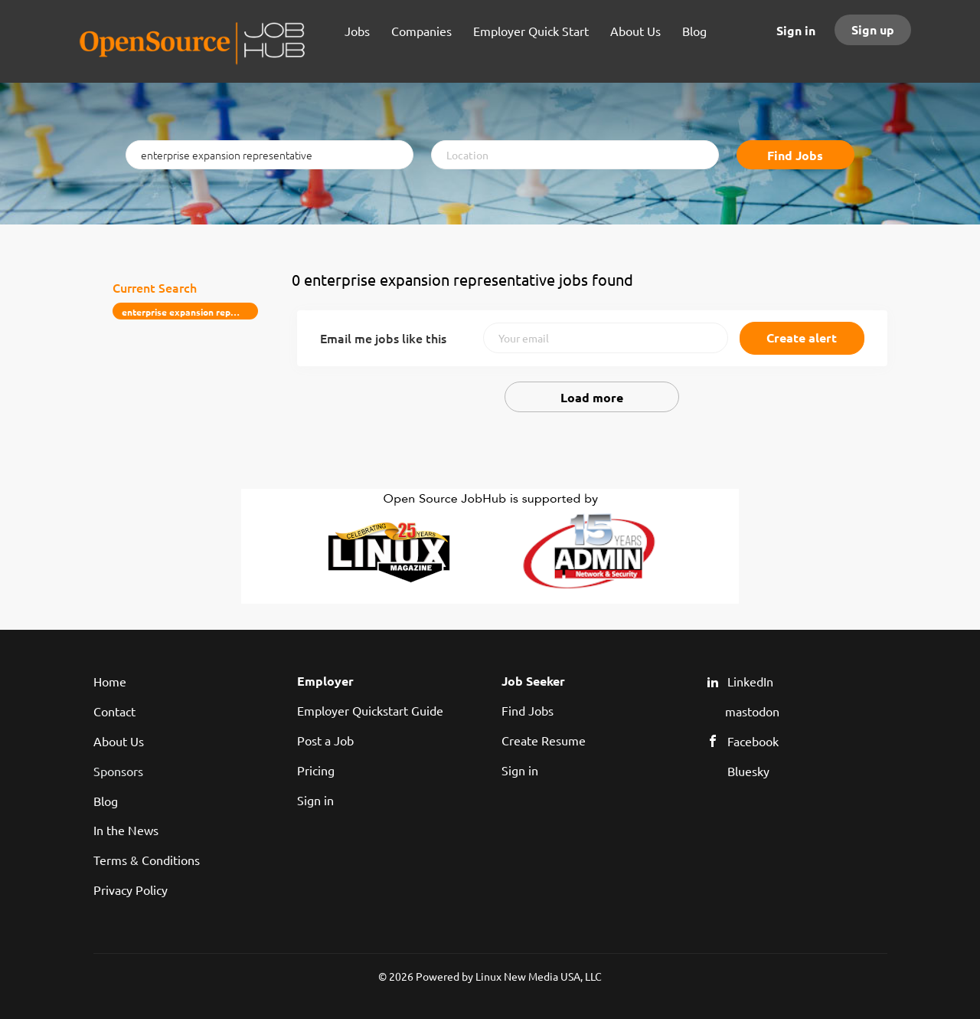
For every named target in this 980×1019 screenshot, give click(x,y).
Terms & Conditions (146, 859)
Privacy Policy (130, 889)
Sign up (872, 29)
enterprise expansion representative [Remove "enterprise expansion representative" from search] (190, 312)
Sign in (795, 30)
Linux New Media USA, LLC (538, 976)
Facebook (753, 741)
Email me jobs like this (383, 337)
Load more (591, 397)
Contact (114, 711)
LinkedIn (750, 681)
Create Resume (543, 740)
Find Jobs (795, 155)
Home (109, 681)
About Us (118, 741)
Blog (105, 800)
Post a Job (325, 740)
